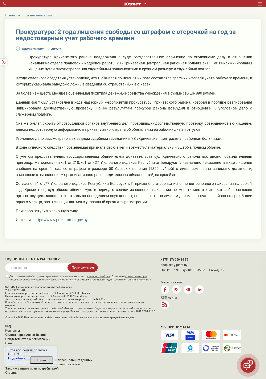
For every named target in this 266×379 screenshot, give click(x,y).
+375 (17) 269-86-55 (174, 260)
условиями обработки (98, 276)
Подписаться (82, 267)
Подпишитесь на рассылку (32, 259)
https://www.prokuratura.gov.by (61, 220)
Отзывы (11, 373)
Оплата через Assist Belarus (25, 335)
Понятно (42, 360)
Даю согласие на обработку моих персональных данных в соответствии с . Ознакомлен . (80, 278)
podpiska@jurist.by (174, 265)
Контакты (12, 330)
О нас (9, 343)
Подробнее (16, 358)
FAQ (8, 326)
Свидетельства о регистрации (27, 339)
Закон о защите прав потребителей (32, 368)
